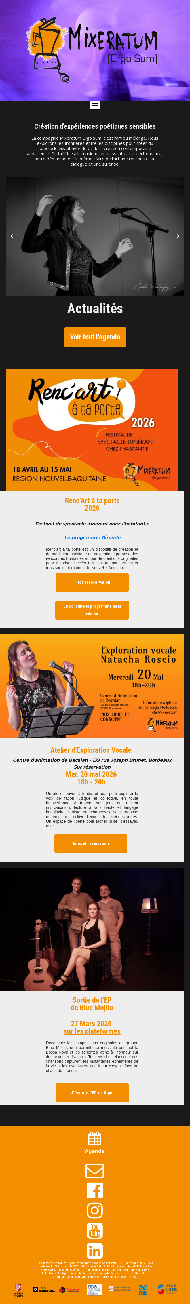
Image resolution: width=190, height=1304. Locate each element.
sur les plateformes (92, 1031)
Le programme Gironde (92, 537)
